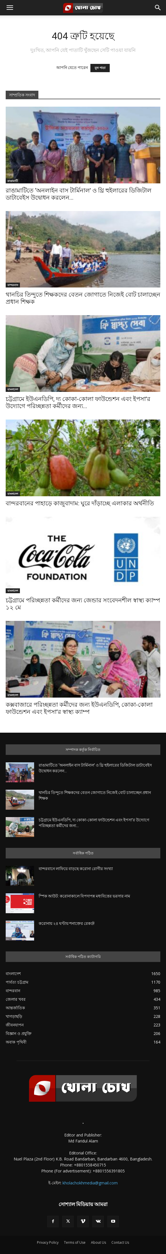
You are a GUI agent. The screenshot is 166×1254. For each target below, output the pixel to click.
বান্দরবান (12, 285)
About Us (98, 1242)
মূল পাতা (100, 68)
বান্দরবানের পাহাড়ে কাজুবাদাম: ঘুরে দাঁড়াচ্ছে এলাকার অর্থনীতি (80, 503)
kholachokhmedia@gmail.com (90, 1183)
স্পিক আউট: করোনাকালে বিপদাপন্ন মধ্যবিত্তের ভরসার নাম (84, 896)
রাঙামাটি (12, 181)
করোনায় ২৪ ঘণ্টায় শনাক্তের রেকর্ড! (66, 923)
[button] (10, 7)
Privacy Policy (48, 1242)
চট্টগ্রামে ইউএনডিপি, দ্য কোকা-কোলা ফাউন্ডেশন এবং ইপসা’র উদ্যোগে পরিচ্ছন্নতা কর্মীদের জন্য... (78, 403)
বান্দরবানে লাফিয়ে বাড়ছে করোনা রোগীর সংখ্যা (76, 868)
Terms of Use (75, 1242)
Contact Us (120, 1242)
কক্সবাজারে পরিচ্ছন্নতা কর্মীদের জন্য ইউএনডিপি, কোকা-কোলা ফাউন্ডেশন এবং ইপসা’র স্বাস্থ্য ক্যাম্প (79, 708)
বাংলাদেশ (12, 389)
